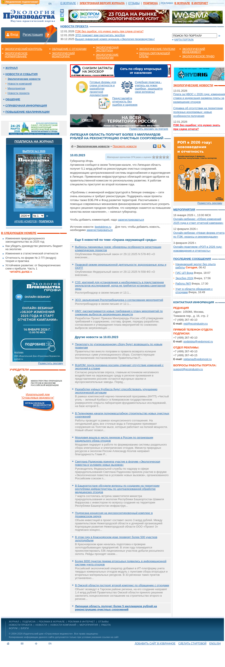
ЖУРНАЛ (14, 621)
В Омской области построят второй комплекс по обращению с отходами (122, 585)
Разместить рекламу (50, 363)
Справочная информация (26, 105)
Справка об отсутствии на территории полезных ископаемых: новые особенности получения (198, 112)
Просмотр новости (125, 146)
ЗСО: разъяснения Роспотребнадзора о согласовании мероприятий (119, 300)
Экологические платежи (157, 49)
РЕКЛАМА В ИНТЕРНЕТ (81, 621)
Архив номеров (25, 221)
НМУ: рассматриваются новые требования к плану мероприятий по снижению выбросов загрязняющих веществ (119, 313)
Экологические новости (24, 78)
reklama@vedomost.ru (197, 359)
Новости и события (21, 74)
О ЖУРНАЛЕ (68, 3)
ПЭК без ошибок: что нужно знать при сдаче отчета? (109, 31)
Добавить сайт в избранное (155, 643)
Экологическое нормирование (16, 55)
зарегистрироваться (131, 219)
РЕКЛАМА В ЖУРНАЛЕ (52, 621)
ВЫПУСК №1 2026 (34, 151)
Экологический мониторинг (63, 55)
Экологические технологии (107, 56)
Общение (12, 99)
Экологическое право (198, 56)
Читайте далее (20, 272)
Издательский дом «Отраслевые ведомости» (48, 633)
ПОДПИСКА (29, 621)
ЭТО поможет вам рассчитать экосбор (100, 35)
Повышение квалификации (27, 111)
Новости (41, 625)
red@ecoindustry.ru (195, 323)
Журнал (11, 68)
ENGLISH (215, 643)
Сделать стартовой (192, 643)
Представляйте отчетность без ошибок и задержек (125, 101)
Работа (106, 625)
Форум (13, 628)
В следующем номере (18, 233)
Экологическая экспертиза (107, 49)
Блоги (25, 628)
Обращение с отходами (69, 49)
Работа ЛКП (183, 283)
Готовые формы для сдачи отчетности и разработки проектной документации (103, 88)
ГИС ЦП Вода (184, 272)
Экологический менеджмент (193, 51)
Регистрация (33, 34)
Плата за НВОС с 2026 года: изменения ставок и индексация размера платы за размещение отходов (199, 98)
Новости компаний (20, 83)
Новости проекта (74, 26)
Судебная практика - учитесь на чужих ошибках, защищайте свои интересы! (149, 86)
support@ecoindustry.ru (188, 369)
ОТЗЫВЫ (134, 3)
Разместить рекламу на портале (148, 128)
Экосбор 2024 (184, 278)
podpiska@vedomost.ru (198, 341)
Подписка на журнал (33, 141)
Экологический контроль (23, 49)
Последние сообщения (192, 258)
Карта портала (184, 39)
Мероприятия (16, 88)
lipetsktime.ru (103, 226)
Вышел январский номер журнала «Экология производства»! (115, 39)
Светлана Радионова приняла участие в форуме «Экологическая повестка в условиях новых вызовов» (117, 463)
